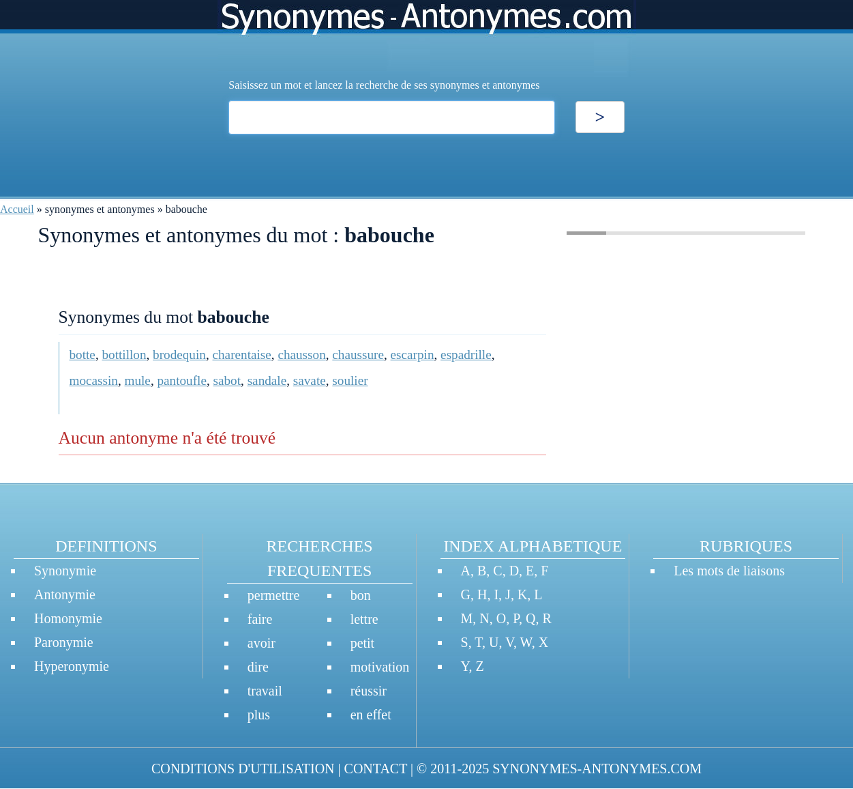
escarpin (412, 354)
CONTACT (375, 768)
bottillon (124, 354)
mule (138, 380)
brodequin (179, 354)
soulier (350, 380)
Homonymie (68, 618)
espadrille (466, 354)
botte (82, 354)
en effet (370, 714)
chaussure (358, 354)
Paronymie (63, 642)
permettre (274, 595)
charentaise (242, 354)
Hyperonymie (71, 666)
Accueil (17, 209)
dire (258, 666)
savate (309, 380)
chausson (301, 354)
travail (265, 690)
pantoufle (181, 380)
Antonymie (64, 594)
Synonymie (65, 570)
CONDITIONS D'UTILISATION (243, 768)
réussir (368, 690)
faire (260, 619)
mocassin (94, 380)
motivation (380, 666)
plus (259, 714)
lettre (364, 619)
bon (360, 595)
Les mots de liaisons (729, 570)
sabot (227, 380)
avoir (261, 642)
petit (362, 642)
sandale (267, 380)
